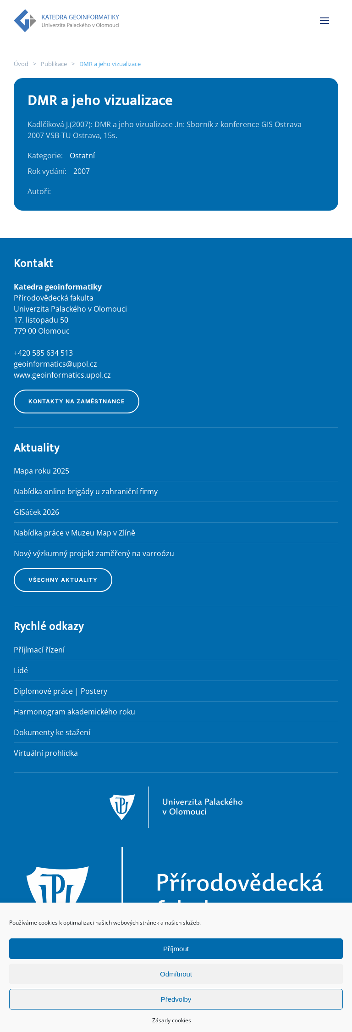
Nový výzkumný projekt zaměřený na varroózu (94, 553)
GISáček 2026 (36, 512)
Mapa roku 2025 (41, 471)
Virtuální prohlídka (46, 753)
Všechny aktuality (63, 579)
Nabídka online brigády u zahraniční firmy (86, 491)
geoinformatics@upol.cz (55, 364)
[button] (324, 20)
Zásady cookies (171, 1020)
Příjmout (176, 949)
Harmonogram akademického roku (74, 712)
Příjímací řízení (39, 650)
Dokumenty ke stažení (52, 732)
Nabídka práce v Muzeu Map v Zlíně (74, 533)
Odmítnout (176, 974)
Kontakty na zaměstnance (76, 401)
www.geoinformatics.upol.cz (62, 375)
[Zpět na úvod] (66, 20)
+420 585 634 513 (43, 353)
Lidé (21, 670)
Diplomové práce (43, 691)
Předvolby (176, 999)
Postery (94, 691)
